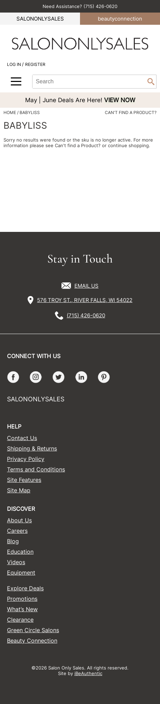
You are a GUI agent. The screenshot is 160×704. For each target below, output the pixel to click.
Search (150, 81)
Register (35, 64)
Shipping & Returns (32, 448)
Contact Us (22, 437)
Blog (13, 541)
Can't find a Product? (131, 112)
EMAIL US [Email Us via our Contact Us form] (86, 285)
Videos (16, 562)
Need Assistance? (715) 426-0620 (80, 6)
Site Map (18, 490)
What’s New (22, 609)
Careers (17, 530)
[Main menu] (16, 81)
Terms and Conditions (36, 469)
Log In (14, 64)
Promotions (22, 598)
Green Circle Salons (33, 630)
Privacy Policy (25, 458)
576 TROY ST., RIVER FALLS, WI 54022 (84, 300)
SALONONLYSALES (40, 18)
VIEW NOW (119, 100)
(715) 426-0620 (86, 315)
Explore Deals (25, 588)
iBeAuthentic (88, 673)
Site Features (24, 479)
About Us (19, 520)
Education (20, 551)
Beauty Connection (32, 640)
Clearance (20, 619)
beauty (120, 18)
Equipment (21, 572)
